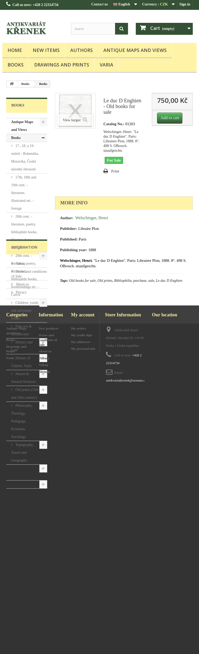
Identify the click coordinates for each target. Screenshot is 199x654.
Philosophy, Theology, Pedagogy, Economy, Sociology (21, 421)
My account (82, 576)
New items (46, 50)
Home (15, 50)
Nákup (20, 518)
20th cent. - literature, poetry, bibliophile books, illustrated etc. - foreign (24, 232)
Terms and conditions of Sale (48, 601)
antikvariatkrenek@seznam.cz (126, 642)
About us (22, 539)
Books (16, 65)
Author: (67, 218)
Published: (69, 239)
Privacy (21, 547)
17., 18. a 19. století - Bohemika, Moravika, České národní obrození (25, 157)
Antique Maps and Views (135, 50)
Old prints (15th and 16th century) (25, 393)
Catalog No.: (113, 124)
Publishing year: (73, 250)
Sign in (184, 4)
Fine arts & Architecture (21, 330)
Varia (106, 65)
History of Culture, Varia (21, 362)
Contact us (99, 4)
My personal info (83, 610)
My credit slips (81, 596)
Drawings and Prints (61, 65)
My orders (78, 590)
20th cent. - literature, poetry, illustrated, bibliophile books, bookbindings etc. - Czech (25, 275)
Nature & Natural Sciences (23, 378)
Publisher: (68, 228)
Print (115, 171)
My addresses (80, 603)
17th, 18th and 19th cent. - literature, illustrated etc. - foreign (23, 192)
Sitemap (45, 633)
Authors (81, 50)
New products (49, 590)
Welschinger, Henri (91, 217)
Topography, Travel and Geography (22, 452)
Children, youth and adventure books (24, 310)
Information (24, 504)
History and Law (21, 346)
